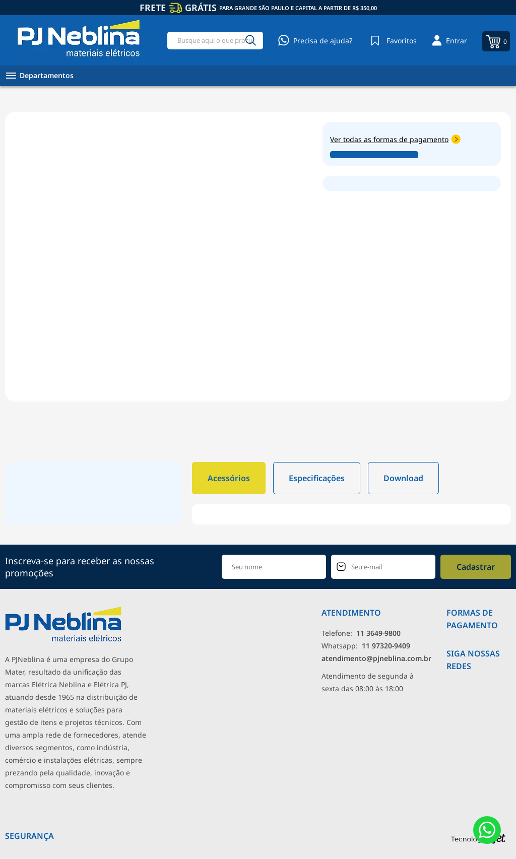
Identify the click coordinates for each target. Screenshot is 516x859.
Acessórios (229, 478)
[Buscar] (251, 40)
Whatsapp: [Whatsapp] (365, 645)
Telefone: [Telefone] (361, 633)
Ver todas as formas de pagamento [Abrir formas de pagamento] (395, 139)
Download (403, 478)
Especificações (317, 478)
